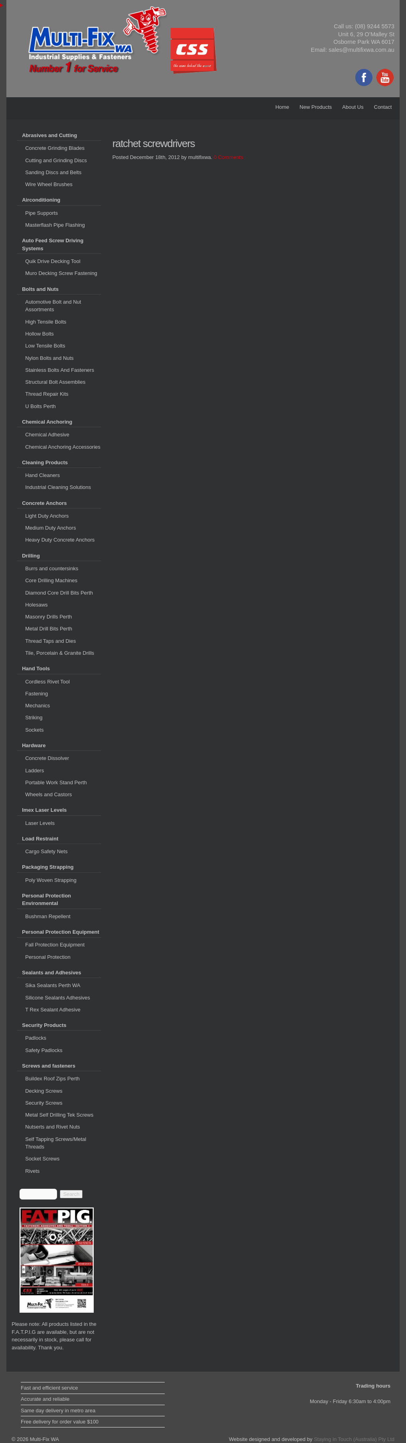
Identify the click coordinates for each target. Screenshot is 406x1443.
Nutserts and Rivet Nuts (52, 1127)
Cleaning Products (45, 462)
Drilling (31, 556)
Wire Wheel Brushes (48, 184)
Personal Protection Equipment (60, 932)
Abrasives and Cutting (49, 135)
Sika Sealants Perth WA (52, 985)
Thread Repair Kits (46, 394)
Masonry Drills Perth (48, 617)
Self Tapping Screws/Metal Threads (55, 1143)
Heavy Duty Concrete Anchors (60, 540)
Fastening (36, 694)
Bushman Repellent (47, 916)
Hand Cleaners (42, 475)
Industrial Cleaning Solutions (58, 487)
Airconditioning (41, 200)
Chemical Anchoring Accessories (63, 447)
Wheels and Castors (48, 794)
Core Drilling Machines (51, 580)
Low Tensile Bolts (45, 346)
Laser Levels (40, 823)
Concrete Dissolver (47, 758)
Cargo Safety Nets (46, 851)
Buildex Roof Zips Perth (52, 1079)
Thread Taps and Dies (50, 641)
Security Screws (43, 1103)
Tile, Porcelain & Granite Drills (59, 653)
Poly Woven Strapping (50, 880)
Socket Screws (42, 1159)
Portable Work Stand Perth (56, 782)
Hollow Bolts (39, 334)
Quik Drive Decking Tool (52, 261)
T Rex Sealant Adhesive (53, 1010)
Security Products (44, 1025)
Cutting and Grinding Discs (56, 160)
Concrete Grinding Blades (55, 148)
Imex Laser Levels (44, 810)
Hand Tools (36, 668)
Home (282, 107)
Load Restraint (40, 839)
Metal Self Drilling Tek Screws (59, 1115)
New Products (316, 107)
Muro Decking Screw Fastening (61, 273)
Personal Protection (47, 957)
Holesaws (36, 605)
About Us (352, 107)
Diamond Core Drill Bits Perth (59, 593)
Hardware (33, 745)
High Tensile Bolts (45, 322)
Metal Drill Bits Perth (48, 629)
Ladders (34, 771)
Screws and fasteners (48, 1066)
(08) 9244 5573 (374, 26)
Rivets (32, 1171)
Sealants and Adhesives (51, 973)
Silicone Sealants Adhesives (57, 998)
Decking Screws (43, 1091)
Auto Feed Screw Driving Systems (52, 244)
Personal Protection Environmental (46, 900)
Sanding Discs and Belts (53, 172)
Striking (33, 718)
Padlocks (35, 1038)
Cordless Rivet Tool (47, 682)
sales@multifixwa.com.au (361, 50)
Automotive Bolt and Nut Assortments (53, 306)
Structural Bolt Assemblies (55, 382)
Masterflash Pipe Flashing (55, 225)
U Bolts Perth (40, 406)
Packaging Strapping (47, 867)
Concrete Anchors (44, 503)
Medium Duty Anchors (50, 528)
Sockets (34, 730)
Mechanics (37, 706)
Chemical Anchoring (47, 422)
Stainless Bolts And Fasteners (59, 370)
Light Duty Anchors (47, 516)
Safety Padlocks (43, 1050)
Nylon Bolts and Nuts (49, 358)
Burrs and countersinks (51, 568)
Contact (383, 107)
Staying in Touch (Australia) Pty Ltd (354, 1439)
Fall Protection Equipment (55, 945)
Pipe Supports (41, 213)
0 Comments (228, 157)
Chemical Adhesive (47, 435)
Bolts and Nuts (40, 289)
